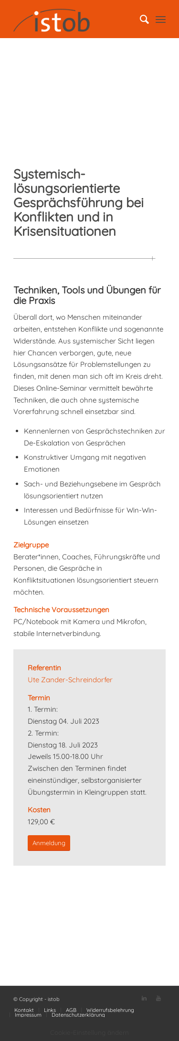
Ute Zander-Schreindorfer (70, 679)
